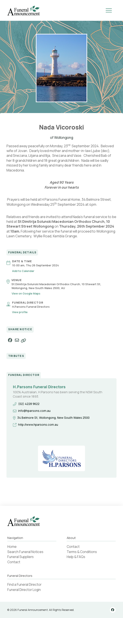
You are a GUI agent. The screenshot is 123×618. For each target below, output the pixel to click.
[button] (109, 10)
